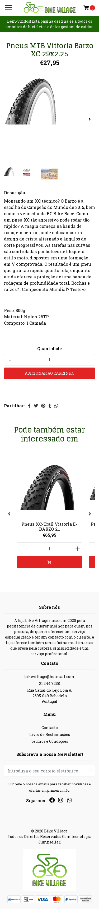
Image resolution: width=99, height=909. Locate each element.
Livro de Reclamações (49, 734)
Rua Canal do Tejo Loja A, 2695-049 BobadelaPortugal (49, 696)
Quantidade (49, 348)
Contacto (49, 727)
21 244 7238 (49, 683)
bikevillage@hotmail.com (49, 676)
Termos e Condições (49, 741)
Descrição (14, 192)
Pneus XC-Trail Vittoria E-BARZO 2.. (49, 526)
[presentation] (9, 119)
